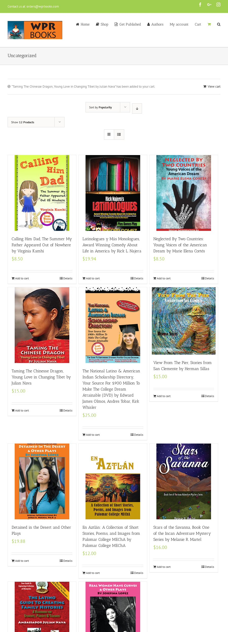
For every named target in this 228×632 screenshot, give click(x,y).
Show (22, 122)
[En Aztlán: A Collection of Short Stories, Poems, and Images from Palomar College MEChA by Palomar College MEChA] (113, 481)
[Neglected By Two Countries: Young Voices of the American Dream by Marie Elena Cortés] (184, 193)
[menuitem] (86, 24)
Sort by (100, 107)
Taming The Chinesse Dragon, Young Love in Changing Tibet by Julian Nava (41, 377)
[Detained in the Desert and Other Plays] (42, 481)
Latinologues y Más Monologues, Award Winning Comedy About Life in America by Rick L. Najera (111, 244)
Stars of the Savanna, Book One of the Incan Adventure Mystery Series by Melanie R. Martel (182, 533)
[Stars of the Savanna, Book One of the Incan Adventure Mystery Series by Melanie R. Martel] (184, 481)
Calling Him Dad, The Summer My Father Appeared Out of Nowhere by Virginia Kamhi (42, 244)
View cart (214, 86)
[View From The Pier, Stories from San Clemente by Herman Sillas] (184, 321)
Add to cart (22, 278)
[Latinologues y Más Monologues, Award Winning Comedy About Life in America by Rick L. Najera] (113, 193)
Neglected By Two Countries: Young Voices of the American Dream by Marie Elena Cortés (180, 244)
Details (67, 278)
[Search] (218, 24)
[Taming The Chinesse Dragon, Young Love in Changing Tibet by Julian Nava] (42, 325)
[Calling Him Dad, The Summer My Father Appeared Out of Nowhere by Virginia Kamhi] (42, 193)
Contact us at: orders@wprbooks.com (33, 6)
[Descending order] (137, 108)
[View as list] (119, 134)
